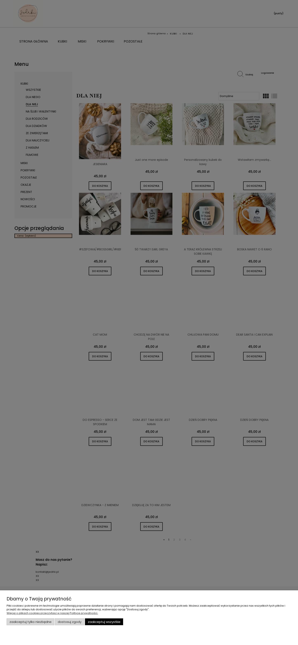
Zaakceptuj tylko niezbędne (30, 622)
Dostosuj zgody (69, 622)
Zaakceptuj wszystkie (104, 622)
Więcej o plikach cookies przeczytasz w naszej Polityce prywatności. (52, 613)
